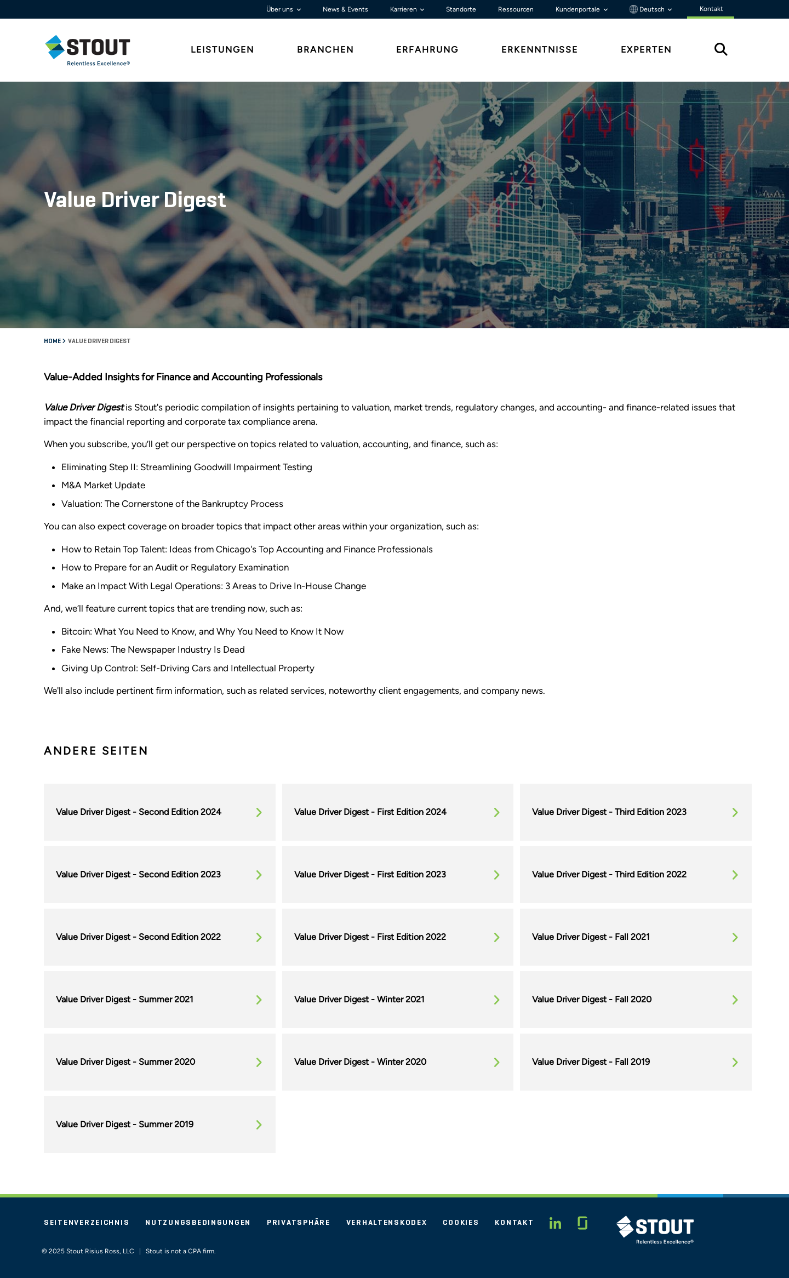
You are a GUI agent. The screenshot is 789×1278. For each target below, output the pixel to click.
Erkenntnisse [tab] (539, 49)
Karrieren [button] (404, 9)
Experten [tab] (646, 49)
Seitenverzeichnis (86, 1222)
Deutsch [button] (648, 9)
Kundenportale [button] (579, 9)
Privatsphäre (298, 1222)
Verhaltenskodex (386, 1222)
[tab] (96, 50)
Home (53, 341)
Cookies (461, 1222)
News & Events (345, 9)
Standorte (461, 9)
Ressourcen (516, 9)
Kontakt (514, 1222)
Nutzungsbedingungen (198, 1222)
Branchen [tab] (325, 49)
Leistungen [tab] (222, 49)
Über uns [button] (280, 9)
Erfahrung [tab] (427, 49)
